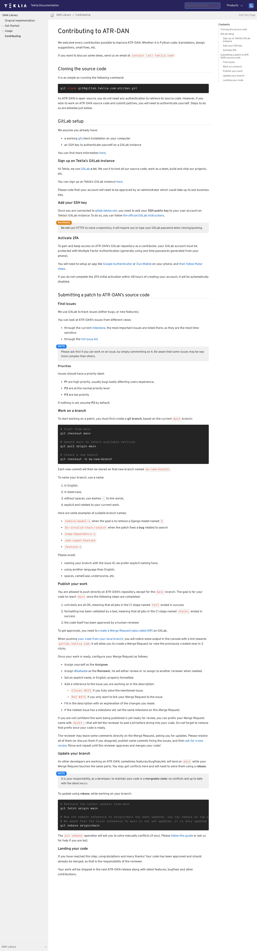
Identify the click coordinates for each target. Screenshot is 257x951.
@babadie (81, 671)
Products (232, 5)
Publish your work (233, 71)
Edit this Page (247, 15)
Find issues (229, 62)
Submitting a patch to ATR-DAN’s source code (234, 56)
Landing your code (233, 80)
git (80, 139)
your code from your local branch (100, 639)
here (102, 153)
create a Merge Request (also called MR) (125, 631)
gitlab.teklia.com (106, 211)
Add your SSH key (232, 45)
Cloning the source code (233, 29)
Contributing (13, 36)
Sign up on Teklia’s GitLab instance (236, 40)
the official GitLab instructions (143, 216)
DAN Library (10, 15)
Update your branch (234, 75)
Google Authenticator (117, 264)
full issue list (89, 339)
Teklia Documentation (45, 5)
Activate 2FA (229, 50)
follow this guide (182, 836)
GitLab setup (227, 34)
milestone (98, 328)
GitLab (85, 169)
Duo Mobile (144, 264)
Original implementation (20, 21)
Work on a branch (232, 66)
